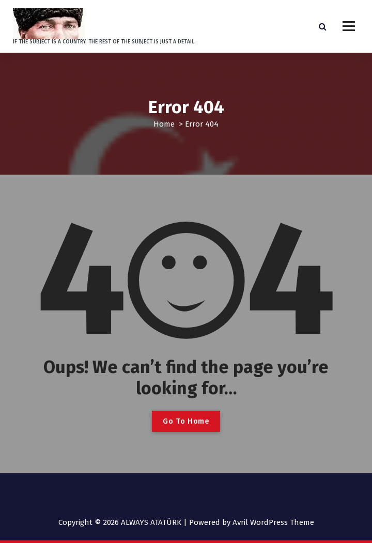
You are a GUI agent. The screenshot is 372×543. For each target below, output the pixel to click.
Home (164, 124)
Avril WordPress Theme (273, 522)
